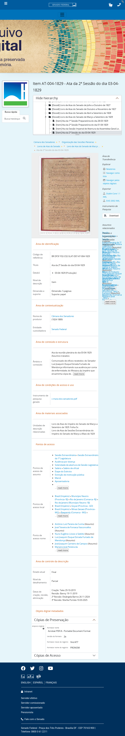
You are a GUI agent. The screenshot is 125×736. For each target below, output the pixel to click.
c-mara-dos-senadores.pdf (64, 398)
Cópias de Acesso (47, 656)
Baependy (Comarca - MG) (73, 512)
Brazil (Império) (62, 496)
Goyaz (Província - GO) (82, 505)
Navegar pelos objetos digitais (111, 182)
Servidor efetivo (29, 698)
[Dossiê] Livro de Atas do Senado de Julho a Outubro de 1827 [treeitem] (79, 105)
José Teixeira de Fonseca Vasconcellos (73, 527)
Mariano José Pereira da (66, 546)
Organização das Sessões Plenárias (78, 142)
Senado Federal (59, 329)
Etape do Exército (63, 471)
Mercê (58, 478)
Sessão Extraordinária (65, 455)
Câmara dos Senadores (44, 142)
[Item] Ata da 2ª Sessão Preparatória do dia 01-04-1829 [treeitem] (80, 125)
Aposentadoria (62, 481)
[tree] (77, 118)
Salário (58, 468)
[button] (111, 5)
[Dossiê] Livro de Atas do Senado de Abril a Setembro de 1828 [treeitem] (79, 113)
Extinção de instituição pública (69, 474)
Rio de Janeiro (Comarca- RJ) (83, 499)
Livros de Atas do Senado (48, 146)
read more (79, 373)
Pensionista (27, 712)
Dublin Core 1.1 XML (111, 195)
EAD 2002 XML (111, 200)
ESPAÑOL (38, 682)
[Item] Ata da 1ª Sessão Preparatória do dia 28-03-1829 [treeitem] (80, 121)
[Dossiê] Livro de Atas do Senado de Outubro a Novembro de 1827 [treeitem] (82, 109)
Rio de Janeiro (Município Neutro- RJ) (72, 502)
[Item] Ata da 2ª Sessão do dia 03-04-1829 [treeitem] (73, 133)
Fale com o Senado (32, 719)
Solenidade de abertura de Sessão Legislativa (76, 464)
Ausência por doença (65, 461)
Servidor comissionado (33, 703)
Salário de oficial (71, 468)
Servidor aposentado (31, 707)
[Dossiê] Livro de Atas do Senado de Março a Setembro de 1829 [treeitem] (80, 117)
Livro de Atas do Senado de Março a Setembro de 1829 (84, 146)
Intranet (26, 691)
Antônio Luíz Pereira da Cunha (69, 524)
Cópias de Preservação (51, 620)
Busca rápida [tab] (11, 111)
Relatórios (109, 169)
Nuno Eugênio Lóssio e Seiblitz (69, 533)
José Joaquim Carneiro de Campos (71, 543)
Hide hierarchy (47, 98)
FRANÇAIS (51, 682)
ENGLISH (26, 682)
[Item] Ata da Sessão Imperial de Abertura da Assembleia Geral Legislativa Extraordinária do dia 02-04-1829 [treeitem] (86, 129)
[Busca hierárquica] (12, 118)
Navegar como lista (111, 175)
